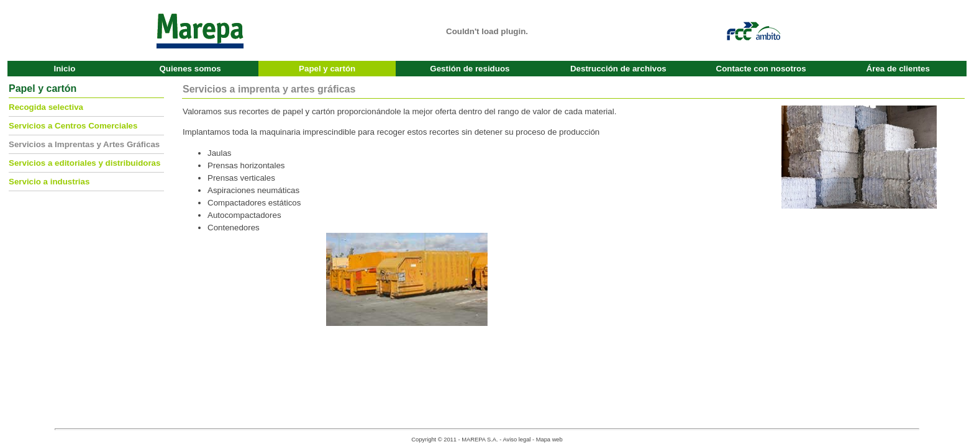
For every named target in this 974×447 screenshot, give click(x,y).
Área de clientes (898, 68)
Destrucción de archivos (618, 68)
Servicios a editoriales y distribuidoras (84, 163)
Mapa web (549, 439)
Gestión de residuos (469, 68)
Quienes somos (190, 68)
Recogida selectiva (46, 107)
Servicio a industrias (49, 181)
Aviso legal (516, 439)
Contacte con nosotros (761, 68)
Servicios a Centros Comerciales (73, 125)
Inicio (64, 68)
